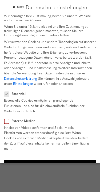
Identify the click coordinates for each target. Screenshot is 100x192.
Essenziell (17, 93)
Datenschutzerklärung (20, 78)
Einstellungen (23, 83)
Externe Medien (21, 121)
